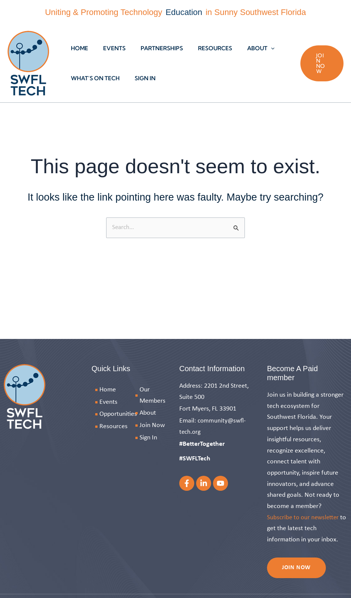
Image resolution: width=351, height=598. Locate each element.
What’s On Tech (93, 78)
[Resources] (117, 426)
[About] (151, 413)
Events (109, 48)
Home (77, 48)
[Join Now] (151, 425)
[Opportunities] (117, 414)
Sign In (139, 78)
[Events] (117, 402)
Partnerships (152, 48)
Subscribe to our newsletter (304, 517)
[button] (254, 48)
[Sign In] (151, 437)
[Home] (117, 390)
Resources (202, 48)
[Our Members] (151, 395)
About (244, 48)
